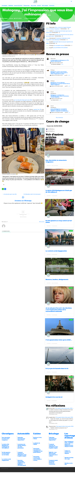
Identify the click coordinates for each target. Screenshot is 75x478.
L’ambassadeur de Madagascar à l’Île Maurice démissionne (60, 61)
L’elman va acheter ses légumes (68, 452)
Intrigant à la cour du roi (54, 397)
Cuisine (37, 433)
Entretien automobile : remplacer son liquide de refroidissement (22, 463)
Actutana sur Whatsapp (23, 201)
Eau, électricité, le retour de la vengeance (6, 439)
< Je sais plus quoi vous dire (10, 194)
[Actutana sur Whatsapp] (23, 197)
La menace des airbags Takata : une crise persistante (22, 446)
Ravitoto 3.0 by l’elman (37, 438)
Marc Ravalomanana (44, 18)
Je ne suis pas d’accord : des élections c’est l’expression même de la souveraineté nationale (59, 309)
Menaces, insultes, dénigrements (57, 279)
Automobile (23, 433)
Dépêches (10, 5)
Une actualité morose (59, 45)
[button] (59, 117)
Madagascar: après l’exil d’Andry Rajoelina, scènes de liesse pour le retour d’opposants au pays (59, 72)
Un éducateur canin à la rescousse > (32, 194)
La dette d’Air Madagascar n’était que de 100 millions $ (5, 446)
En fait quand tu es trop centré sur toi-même (6, 453)
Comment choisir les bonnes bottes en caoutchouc (53, 462)
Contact (39, 5)
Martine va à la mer (68, 464)
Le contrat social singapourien (56, 251)
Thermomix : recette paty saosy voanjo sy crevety (37, 458)
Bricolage (54, 433)
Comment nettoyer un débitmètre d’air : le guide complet (22, 454)
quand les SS (37, 109)
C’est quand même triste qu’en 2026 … (59, 340)
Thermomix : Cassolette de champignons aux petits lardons (37, 450)
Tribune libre (26, 5)
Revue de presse (18, 5)
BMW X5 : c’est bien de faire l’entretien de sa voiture (53, 454)
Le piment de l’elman (36, 443)
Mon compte (45, 5)
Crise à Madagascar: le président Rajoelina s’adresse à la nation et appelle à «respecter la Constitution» (60, 110)
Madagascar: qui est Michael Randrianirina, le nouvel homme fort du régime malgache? (60, 83)
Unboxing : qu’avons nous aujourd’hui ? (21, 439)
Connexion (51, 5)
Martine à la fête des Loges (69, 458)
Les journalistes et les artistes (60, 47)
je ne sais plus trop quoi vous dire (23, 100)
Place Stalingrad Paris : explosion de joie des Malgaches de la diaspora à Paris (69, 444)
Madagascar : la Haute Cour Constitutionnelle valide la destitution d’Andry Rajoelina (60, 96)
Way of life (33, 5)
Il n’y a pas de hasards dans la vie (57, 368)
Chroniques (4, 5)
